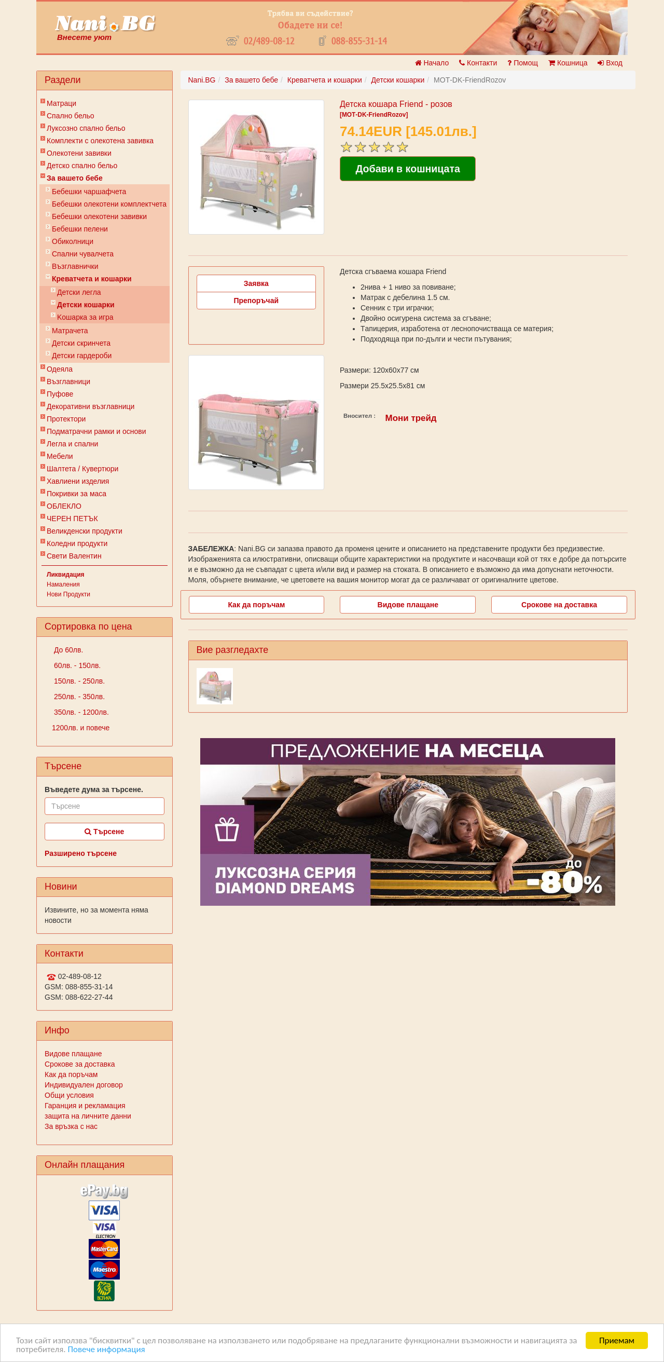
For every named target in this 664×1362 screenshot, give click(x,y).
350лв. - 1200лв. (80, 712)
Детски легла (79, 292)
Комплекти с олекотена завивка (100, 141)
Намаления (63, 584)
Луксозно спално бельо (86, 128)
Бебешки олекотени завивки (99, 216)
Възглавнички (75, 266)
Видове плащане (73, 1054)
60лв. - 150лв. (76, 665)
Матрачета (70, 330)
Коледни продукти (77, 543)
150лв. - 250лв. (78, 681)
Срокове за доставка (80, 1064)
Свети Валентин (74, 556)
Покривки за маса (76, 493)
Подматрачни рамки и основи (96, 431)
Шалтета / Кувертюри (82, 469)
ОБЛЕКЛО (64, 506)
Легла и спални (72, 444)
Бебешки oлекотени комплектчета (109, 204)
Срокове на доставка (559, 605)
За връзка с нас (71, 1126)
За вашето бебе (75, 178)
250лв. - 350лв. (78, 696)
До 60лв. (67, 650)
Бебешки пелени (80, 229)
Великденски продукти (84, 531)
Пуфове (60, 394)
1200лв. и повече (80, 728)
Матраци (61, 103)
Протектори (66, 419)
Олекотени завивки (79, 153)
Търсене (104, 831)
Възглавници (68, 381)
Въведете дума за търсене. (94, 789)
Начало (432, 63)
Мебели (60, 456)
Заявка (256, 283)
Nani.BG (202, 80)
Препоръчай (256, 300)
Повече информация (106, 1349)
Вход (610, 63)
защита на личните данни (88, 1116)
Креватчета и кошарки (92, 279)
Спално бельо (70, 116)
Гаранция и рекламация (85, 1105)
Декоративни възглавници (90, 406)
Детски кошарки (86, 305)
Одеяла (60, 369)
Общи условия (69, 1095)
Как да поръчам (71, 1074)
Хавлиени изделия (78, 481)
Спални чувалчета (83, 254)
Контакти (478, 63)
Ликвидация (66, 574)
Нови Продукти (68, 594)
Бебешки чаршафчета (89, 191)
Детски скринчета (81, 343)
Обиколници (72, 241)
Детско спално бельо (82, 165)
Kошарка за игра (85, 317)
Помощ (522, 63)
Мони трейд (411, 418)
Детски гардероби (82, 355)
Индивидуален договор (84, 1085)
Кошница (567, 63)
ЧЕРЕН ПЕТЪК (72, 518)
